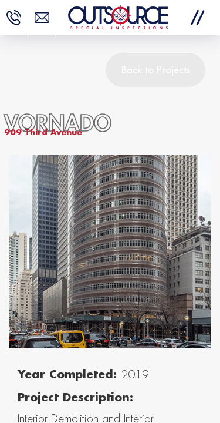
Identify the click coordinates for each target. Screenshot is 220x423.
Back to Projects (155, 69)
